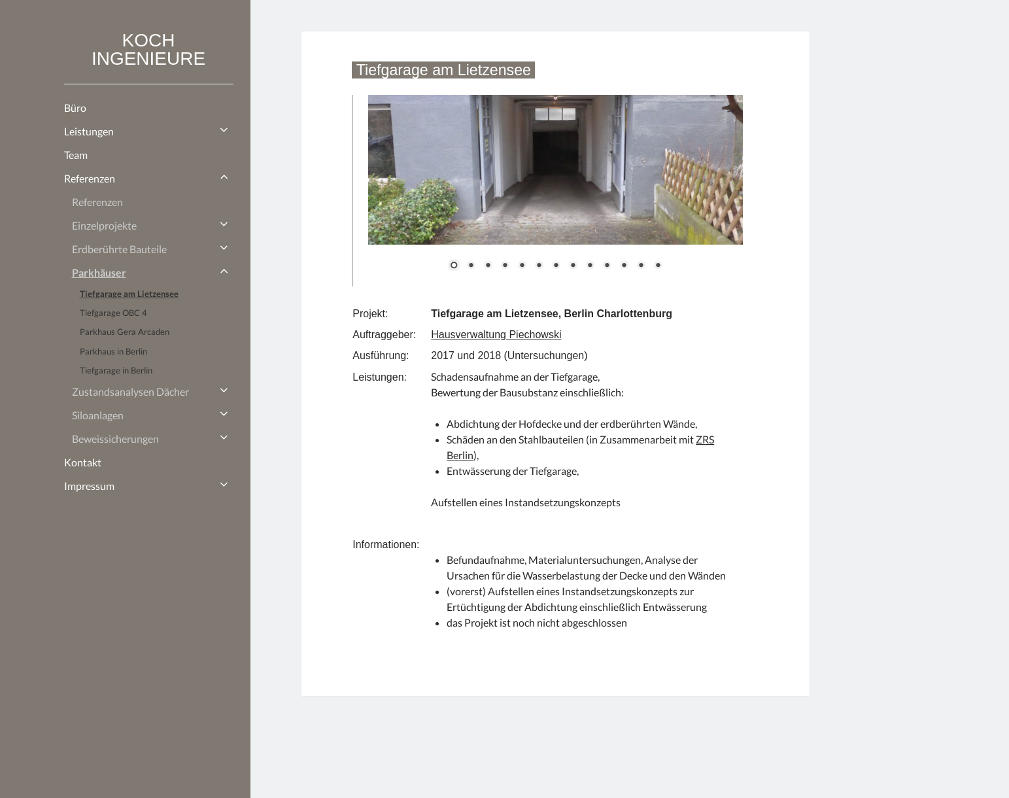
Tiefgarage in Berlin (116, 370)
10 (607, 266)
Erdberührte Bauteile (119, 249)
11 (624, 266)
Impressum (89, 485)
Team (76, 154)
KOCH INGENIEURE (148, 49)
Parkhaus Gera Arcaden (124, 331)
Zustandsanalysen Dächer (130, 391)
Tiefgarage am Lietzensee (129, 293)
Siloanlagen (98, 415)
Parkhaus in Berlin (113, 351)
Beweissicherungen (115, 438)
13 (658, 266)
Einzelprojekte (104, 225)
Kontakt (82, 462)
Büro (75, 107)
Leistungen (89, 131)
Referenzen (89, 178)
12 (641, 266)
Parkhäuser (99, 272)
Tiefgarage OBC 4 (113, 312)
